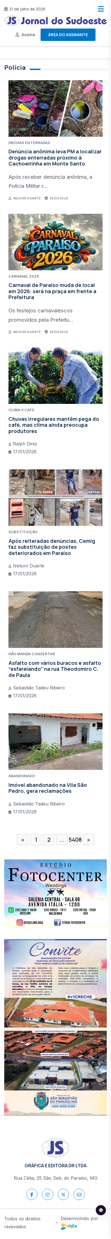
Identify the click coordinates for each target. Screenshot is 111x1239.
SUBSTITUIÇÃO (22, 532)
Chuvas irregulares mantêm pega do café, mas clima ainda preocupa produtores (53, 424)
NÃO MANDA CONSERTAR (31, 654)
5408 (75, 839)
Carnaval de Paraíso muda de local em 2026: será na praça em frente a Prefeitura (52, 291)
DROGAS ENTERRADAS (29, 142)
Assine (28, 35)
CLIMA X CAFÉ (21, 410)
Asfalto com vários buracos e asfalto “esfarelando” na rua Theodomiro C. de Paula (54, 668)
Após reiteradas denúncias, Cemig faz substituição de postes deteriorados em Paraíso (51, 546)
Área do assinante (68, 34)
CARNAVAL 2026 (23, 276)
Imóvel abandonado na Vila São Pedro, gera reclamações (47, 787)
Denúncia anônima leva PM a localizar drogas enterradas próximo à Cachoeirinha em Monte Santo (55, 157)
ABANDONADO (21, 776)
